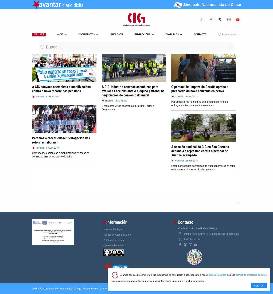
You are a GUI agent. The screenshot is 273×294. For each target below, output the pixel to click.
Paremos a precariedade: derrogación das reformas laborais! (61, 140)
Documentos (88, 34)
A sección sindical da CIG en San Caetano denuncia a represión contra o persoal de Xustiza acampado (200, 151)
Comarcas (173, 34)
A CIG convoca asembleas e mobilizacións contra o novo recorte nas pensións (61, 89)
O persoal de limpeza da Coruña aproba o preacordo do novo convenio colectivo (199, 89)
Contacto (200, 34)
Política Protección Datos (117, 234)
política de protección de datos (251, 275)
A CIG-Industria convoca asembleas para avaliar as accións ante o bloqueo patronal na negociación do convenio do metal (133, 91)
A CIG (62, 34)
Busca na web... (228, 34)
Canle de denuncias (114, 245)
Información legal (112, 229)
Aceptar (259, 285)
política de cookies (216, 275)
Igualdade (116, 34)
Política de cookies (113, 240)
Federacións (144, 34)
